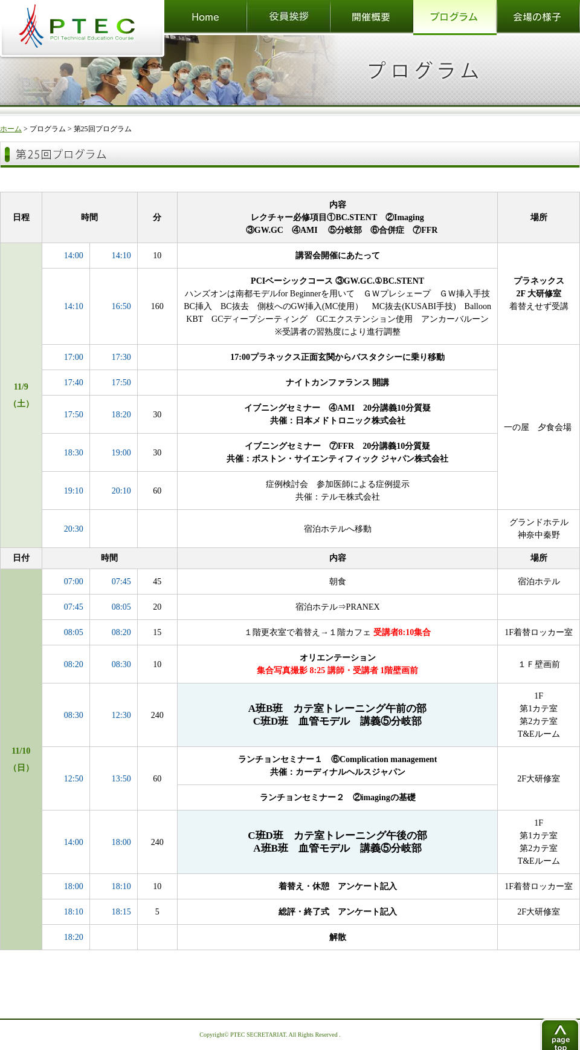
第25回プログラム (103, 129)
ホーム (11, 129)
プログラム (48, 129)
